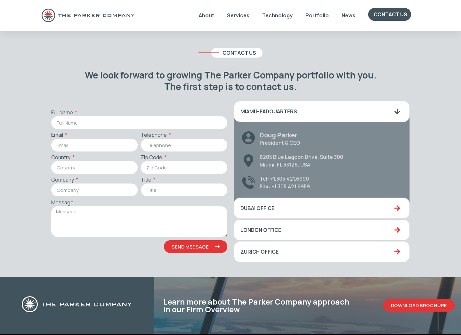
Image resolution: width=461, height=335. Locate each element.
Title (146, 180)
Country (61, 158)
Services (238, 15)
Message (62, 203)
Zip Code (151, 158)
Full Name (62, 113)
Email (57, 135)
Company (62, 180)
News (348, 15)
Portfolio (317, 15)
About (206, 15)
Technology (277, 15)
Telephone (153, 135)
